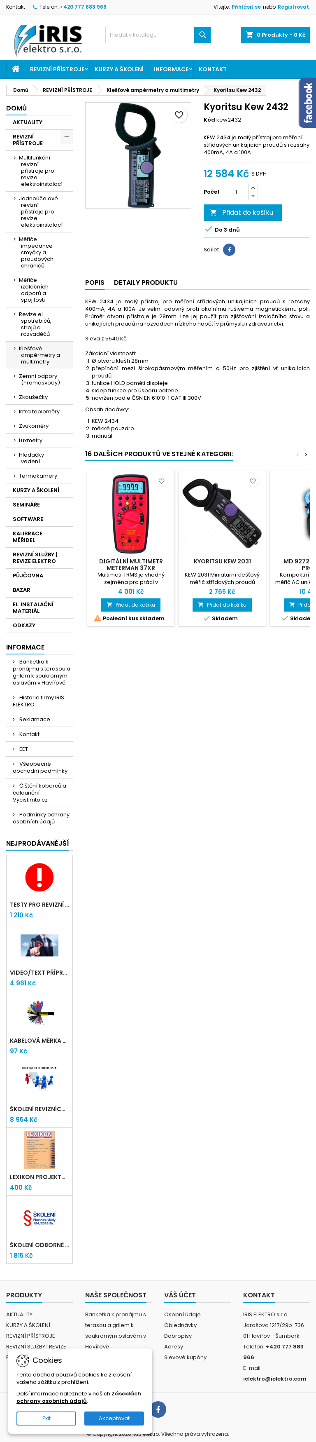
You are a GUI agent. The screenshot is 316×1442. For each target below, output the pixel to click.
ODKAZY (24, 625)
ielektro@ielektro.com (275, 1379)
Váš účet (180, 1295)
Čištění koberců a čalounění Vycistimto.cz (39, 793)
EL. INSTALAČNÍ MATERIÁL (33, 607)
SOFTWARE (28, 519)
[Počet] (236, 192)
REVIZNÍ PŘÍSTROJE (57, 69)
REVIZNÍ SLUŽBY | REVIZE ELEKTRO (35, 558)
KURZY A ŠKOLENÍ (119, 69)
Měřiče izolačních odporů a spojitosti (34, 290)
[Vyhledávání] (158, 35)
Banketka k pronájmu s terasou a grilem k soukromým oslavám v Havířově (41, 672)
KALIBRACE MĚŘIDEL (27, 537)
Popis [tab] (95, 282)
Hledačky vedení (31, 458)
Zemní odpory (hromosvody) (39, 379)
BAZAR (21, 590)
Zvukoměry (34, 426)
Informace (171, 69)
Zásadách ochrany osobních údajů (78, 1397)
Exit (46, 1418)
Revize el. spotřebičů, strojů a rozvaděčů (35, 324)
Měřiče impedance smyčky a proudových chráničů (36, 252)
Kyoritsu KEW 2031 (222, 561)
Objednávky (180, 1325)
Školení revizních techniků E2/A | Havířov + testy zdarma (39, 1109)
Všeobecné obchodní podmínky (40, 767)
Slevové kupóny (185, 1357)
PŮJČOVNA (28, 575)
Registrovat (293, 6)
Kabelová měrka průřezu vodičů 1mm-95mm (39, 1040)
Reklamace (34, 719)
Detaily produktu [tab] (146, 282)
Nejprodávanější (37, 843)
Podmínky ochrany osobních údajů (41, 818)
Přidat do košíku (241, 212)
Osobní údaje (182, 1314)
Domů (16, 108)
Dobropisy (178, 1336)
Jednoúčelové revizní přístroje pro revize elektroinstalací (41, 212)
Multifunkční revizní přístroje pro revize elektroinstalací (41, 171)
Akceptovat (114, 1418)
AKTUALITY (27, 122)
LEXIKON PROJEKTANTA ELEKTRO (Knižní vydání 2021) (39, 1177)
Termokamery (38, 476)
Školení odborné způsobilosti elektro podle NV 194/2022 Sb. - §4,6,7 (39, 1245)
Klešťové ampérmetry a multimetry (39, 355)
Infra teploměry (39, 411)
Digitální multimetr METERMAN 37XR (131, 564)
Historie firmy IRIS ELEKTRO (38, 701)
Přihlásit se (246, 6)
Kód (209, 120)
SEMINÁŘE (26, 505)
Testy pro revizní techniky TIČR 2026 (39, 904)
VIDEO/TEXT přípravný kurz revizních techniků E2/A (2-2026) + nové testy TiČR (39, 972)
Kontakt (15, 6)
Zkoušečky (33, 397)
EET (23, 749)
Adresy (173, 1347)
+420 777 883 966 (83, 6)
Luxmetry (30, 440)
